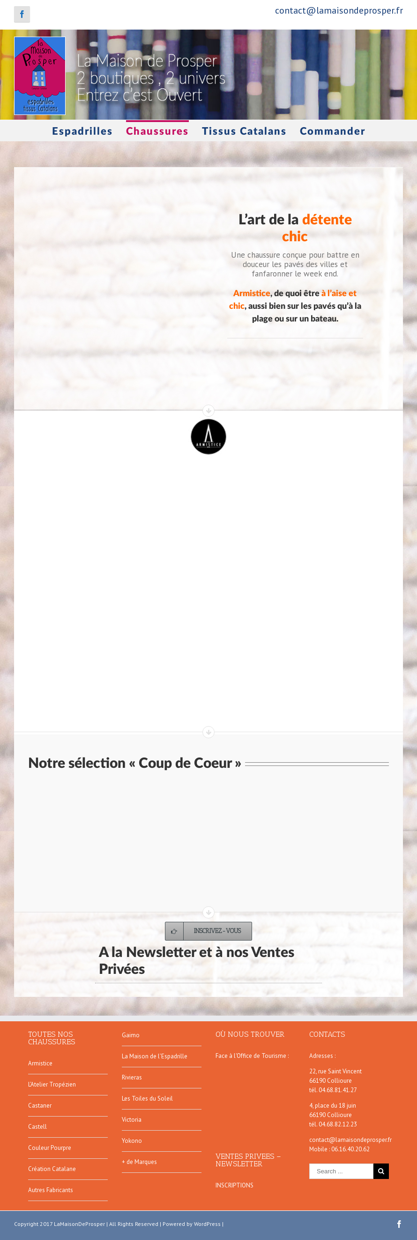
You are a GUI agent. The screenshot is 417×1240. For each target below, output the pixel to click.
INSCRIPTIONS (234, 1185)
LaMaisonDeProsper (79, 1223)
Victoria (131, 1120)
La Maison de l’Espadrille (154, 1056)
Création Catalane (52, 1169)
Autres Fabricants (50, 1190)
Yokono (132, 1141)
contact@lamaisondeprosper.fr (339, 10)
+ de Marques (139, 1162)
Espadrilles (82, 131)
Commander (332, 131)
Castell (37, 1127)
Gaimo (131, 1035)
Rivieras (132, 1077)
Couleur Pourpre (49, 1148)
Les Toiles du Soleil (147, 1098)
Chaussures (157, 131)
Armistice (40, 1063)
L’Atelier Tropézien (52, 1084)
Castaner (40, 1106)
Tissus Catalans (244, 131)
